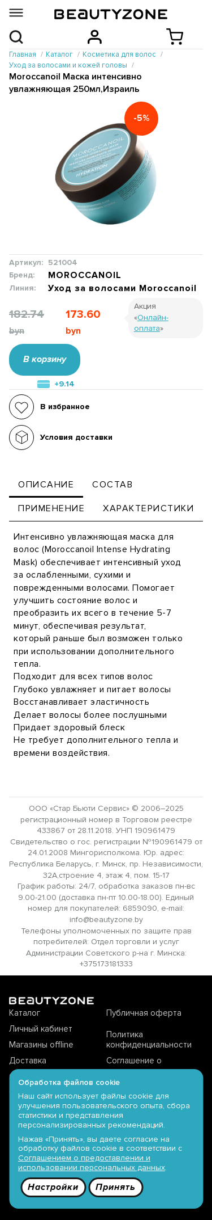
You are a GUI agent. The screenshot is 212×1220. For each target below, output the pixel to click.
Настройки (53, 1187)
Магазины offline (41, 1045)
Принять (116, 1187)
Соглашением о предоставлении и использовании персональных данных (91, 1162)
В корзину (44, 359)
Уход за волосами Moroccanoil (122, 288)
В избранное (65, 406)
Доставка (27, 1060)
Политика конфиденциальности (149, 1039)
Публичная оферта (143, 1013)
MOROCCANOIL (85, 275)
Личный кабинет (40, 1029)
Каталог (24, 1013)
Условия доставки (76, 437)
